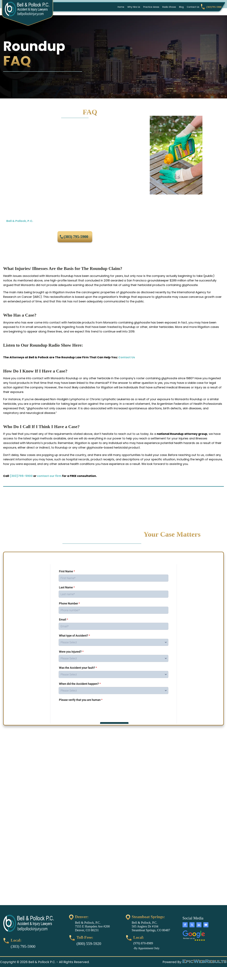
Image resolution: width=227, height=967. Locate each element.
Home (121, 7)
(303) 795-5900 (76, 237)
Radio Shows (169, 7)
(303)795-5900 (21, 476)
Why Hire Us (133, 7)
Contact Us (193, 7)
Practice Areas (151, 7)
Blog (181, 7)
